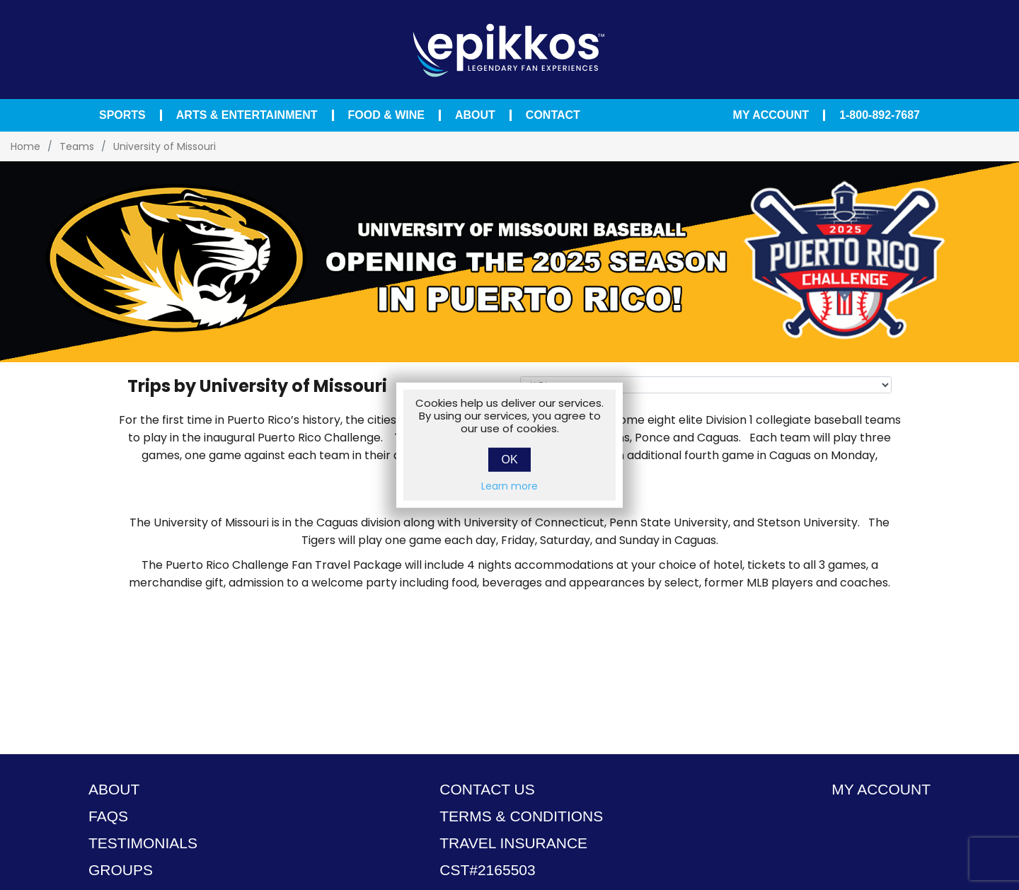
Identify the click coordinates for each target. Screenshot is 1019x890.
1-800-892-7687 (879, 115)
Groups (120, 870)
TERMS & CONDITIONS (521, 816)
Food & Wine (386, 115)
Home (25, 146)
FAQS (108, 816)
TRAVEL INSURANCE (513, 843)
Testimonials (142, 843)
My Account (771, 115)
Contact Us (487, 789)
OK (509, 459)
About (475, 115)
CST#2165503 (487, 870)
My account (881, 789)
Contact (553, 115)
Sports (122, 115)
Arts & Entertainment (247, 115)
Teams (76, 146)
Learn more (509, 485)
